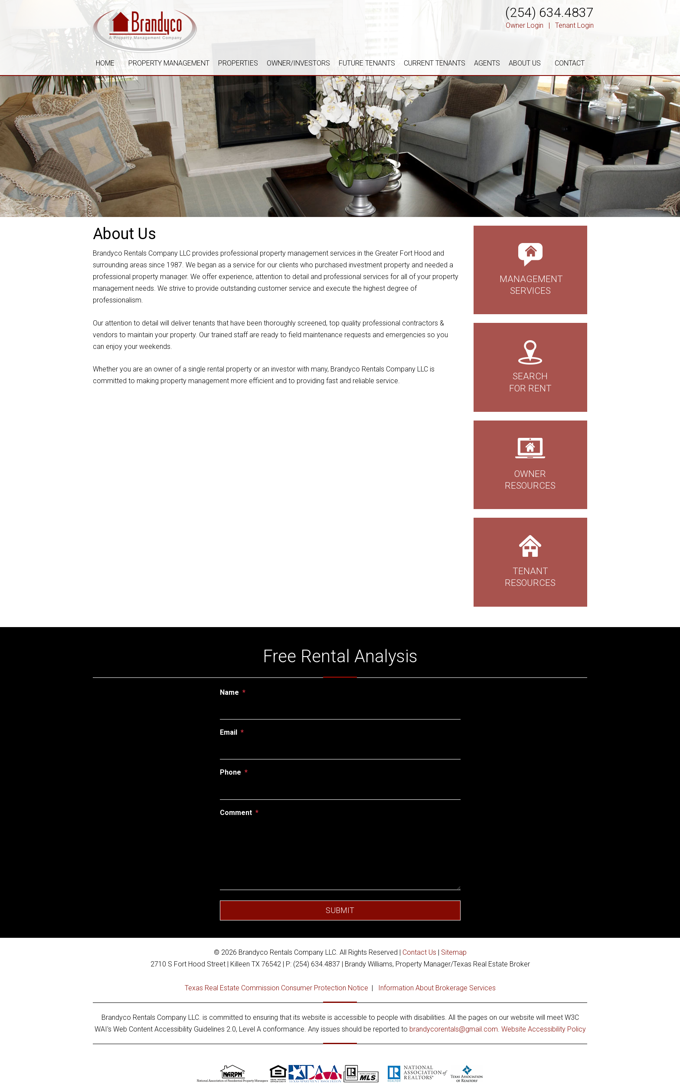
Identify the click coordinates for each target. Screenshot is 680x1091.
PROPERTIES (238, 63)
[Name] (340, 710)
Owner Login (524, 25)
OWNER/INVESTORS (298, 63)
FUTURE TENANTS (367, 63)
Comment (236, 812)
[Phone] (340, 790)
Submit (340, 910)
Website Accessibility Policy (543, 1029)
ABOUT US (525, 63)
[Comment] (340, 855)
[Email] (340, 749)
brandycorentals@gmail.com (453, 1029)
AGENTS (487, 63)
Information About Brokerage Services (437, 988)
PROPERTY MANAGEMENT (168, 63)
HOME (105, 63)
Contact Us (419, 952)
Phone (230, 772)
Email (228, 732)
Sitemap (454, 952)
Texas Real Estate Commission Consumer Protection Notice (276, 988)
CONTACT (570, 63)
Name (229, 692)
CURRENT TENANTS (434, 63)
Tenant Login (574, 25)
